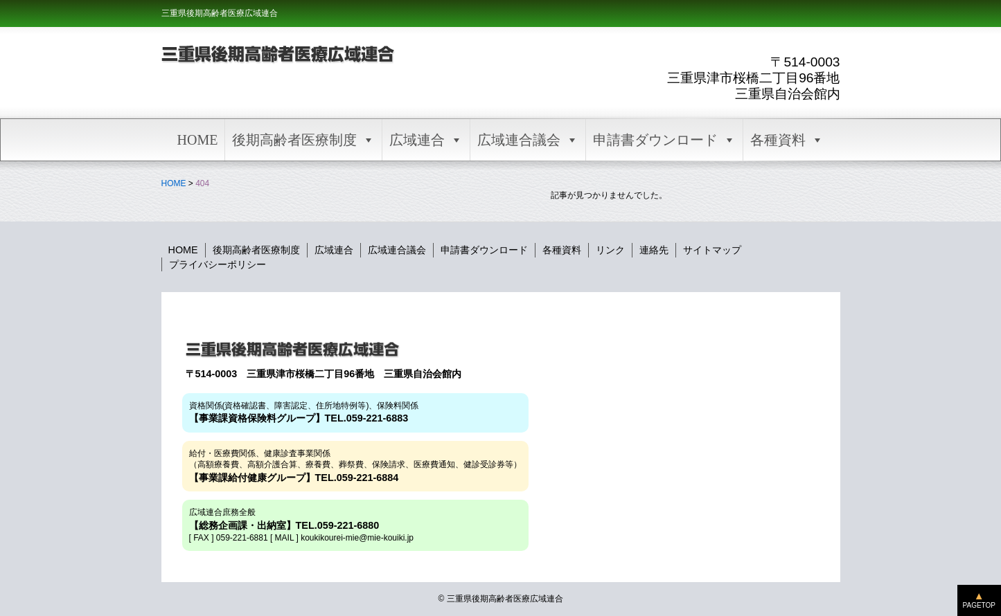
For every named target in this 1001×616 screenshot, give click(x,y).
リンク (610, 249)
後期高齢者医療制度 (303, 140)
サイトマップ (712, 249)
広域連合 (426, 140)
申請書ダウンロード (664, 140)
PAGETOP (979, 605)
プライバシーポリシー (217, 264)
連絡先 (653, 249)
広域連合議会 (527, 140)
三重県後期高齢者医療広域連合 (219, 13)
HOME (197, 139)
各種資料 (787, 140)
